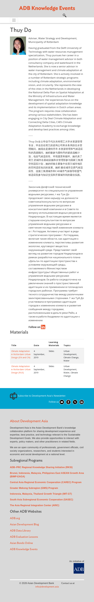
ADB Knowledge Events (24, 549)
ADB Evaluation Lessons (24, 537)
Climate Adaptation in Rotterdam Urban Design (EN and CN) (21, 354)
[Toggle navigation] (14, 20)
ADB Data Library (20, 530)
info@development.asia (47, 587)
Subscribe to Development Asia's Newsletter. (38, 395)
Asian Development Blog (24, 524)
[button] (64, 15)
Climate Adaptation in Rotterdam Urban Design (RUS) (21, 369)
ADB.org (15, 518)
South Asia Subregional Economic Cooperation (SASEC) (41, 499)
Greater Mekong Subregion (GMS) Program (34, 488)
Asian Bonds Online (21, 543)
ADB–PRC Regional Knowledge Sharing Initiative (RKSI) (41, 467)
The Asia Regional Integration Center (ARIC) (34, 505)
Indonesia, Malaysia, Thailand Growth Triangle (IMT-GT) (41, 494)
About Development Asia (29, 421)
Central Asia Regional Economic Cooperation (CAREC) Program (45, 482)
